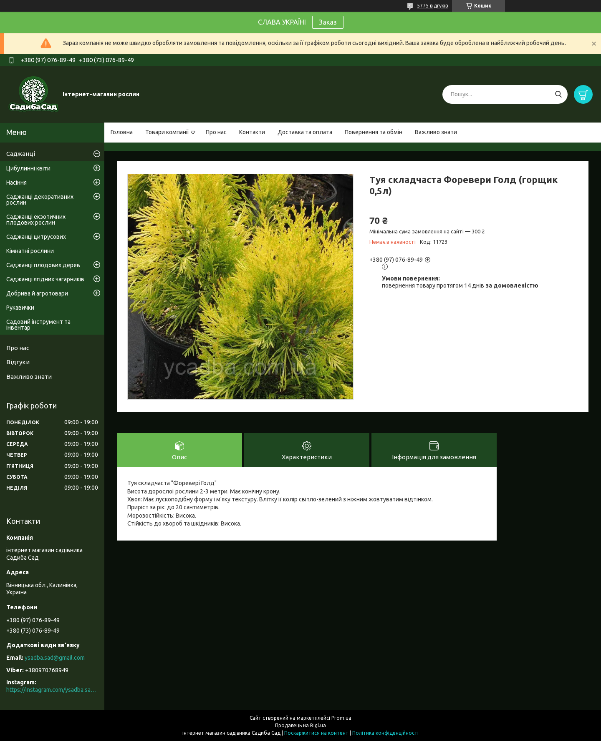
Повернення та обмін (373, 132)
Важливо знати (436, 132)
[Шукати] (558, 94)
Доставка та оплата (305, 132)
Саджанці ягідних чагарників (45, 279)
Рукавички (20, 307)
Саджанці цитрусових (36, 236)
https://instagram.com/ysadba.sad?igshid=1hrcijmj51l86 (52, 689)
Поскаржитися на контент (316, 733)
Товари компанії (167, 132)
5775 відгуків (432, 5)
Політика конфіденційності (385, 733)
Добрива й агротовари (37, 293)
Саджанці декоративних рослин (39, 199)
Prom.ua (341, 718)
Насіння (16, 182)
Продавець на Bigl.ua (300, 725)
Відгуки (18, 361)
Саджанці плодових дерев (43, 265)
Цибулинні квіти (28, 168)
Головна (122, 132)
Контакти (252, 132)
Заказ (328, 22)
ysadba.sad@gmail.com (55, 657)
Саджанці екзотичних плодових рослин (36, 219)
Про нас (216, 132)
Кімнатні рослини (30, 251)
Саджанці (20, 153)
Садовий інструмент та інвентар (38, 324)
